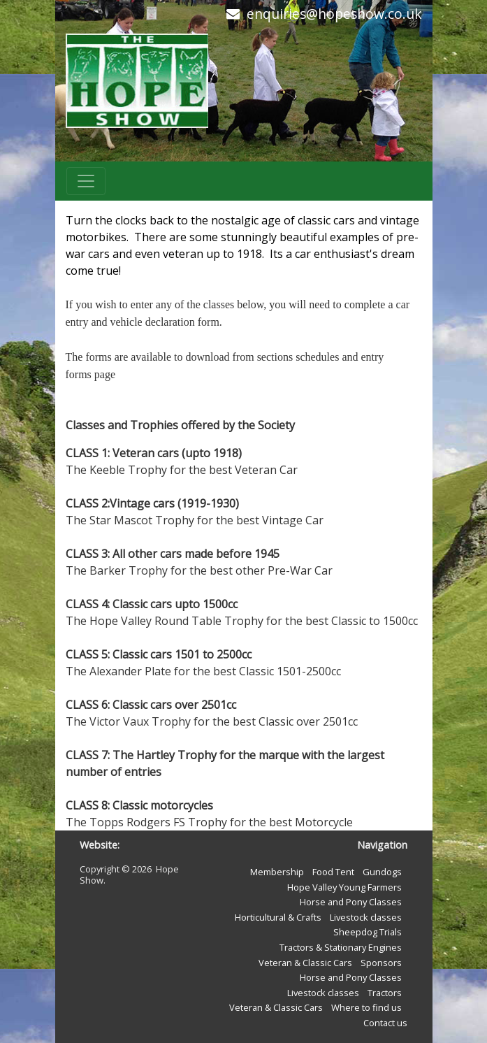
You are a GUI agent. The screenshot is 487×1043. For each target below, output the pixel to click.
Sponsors (381, 962)
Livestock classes (366, 917)
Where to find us (366, 1007)
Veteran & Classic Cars (305, 962)
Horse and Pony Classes (351, 901)
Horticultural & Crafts (278, 917)
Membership (277, 871)
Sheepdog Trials (367, 932)
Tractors (385, 992)
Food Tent (333, 871)
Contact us (385, 1022)
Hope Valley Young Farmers (344, 887)
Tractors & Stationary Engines (340, 947)
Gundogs (382, 871)
